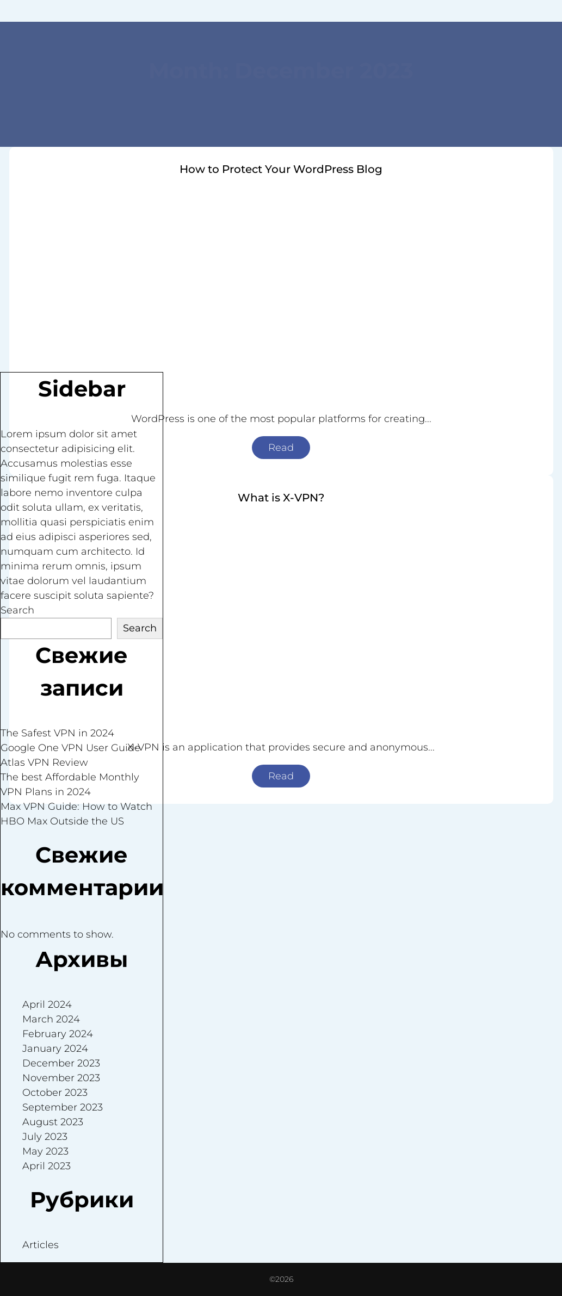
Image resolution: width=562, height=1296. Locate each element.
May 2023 (45, 1151)
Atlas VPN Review (44, 762)
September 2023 (62, 1107)
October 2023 (55, 1093)
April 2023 (46, 1166)
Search (17, 610)
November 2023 (61, 1078)
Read (281, 448)
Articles (40, 1245)
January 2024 (55, 1049)
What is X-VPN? (281, 497)
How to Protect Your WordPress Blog (281, 169)
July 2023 (44, 1137)
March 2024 (51, 1019)
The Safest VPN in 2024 (57, 733)
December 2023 (61, 1063)
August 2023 (52, 1122)
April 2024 (47, 1004)
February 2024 (57, 1034)
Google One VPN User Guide (70, 748)
